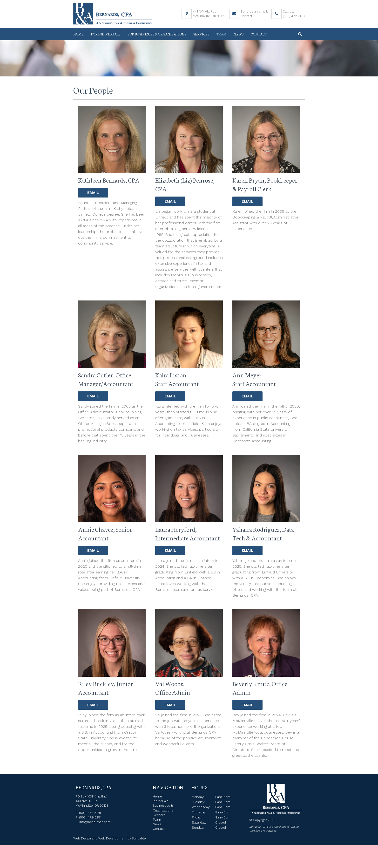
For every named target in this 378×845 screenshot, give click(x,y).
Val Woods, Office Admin (172, 687)
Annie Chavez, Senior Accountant (105, 533)
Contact (246, 16)
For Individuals (105, 34)
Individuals (161, 801)
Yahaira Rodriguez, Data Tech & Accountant (263, 533)
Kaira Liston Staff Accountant (177, 379)
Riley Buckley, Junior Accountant (105, 687)
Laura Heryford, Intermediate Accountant (187, 533)
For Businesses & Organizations (157, 34)
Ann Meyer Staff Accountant (254, 379)
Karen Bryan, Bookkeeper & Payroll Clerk (264, 184)
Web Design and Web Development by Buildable (109, 838)
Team (221, 34)
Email (93, 192)
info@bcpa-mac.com (95, 822)
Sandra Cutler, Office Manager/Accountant (106, 379)
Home (78, 34)
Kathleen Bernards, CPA (108, 180)
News (238, 34)
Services (201, 34)
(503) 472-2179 (294, 16)
